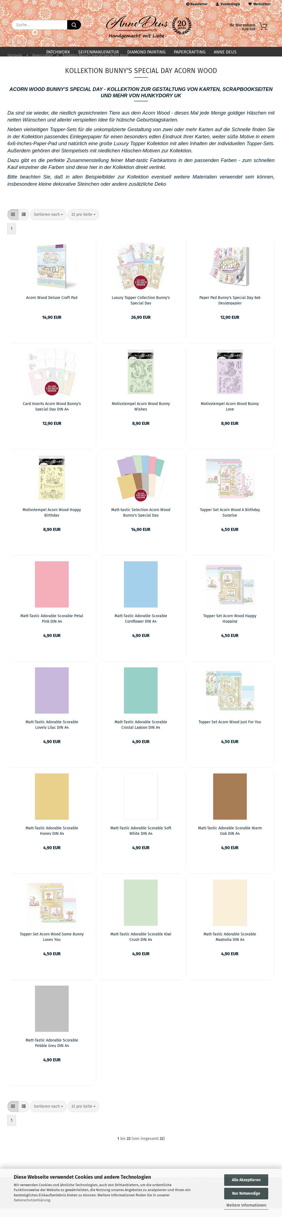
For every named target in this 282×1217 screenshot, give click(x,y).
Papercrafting (189, 52)
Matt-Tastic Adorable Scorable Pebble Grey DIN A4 (52, 1051)
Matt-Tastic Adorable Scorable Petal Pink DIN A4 (51, 627)
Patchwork (58, 52)
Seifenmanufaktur (98, 52)
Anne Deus (225, 52)
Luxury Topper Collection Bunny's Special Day (141, 308)
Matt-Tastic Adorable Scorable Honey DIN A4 (52, 839)
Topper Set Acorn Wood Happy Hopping (229, 627)
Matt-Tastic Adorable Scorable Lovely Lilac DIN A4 (52, 733)
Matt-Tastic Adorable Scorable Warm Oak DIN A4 (230, 839)
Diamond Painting (146, 52)
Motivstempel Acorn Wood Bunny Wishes (141, 414)
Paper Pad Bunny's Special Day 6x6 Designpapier (229, 308)
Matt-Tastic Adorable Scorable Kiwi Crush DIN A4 (140, 945)
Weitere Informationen (246, 1205)
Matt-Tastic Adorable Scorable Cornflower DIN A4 (141, 627)
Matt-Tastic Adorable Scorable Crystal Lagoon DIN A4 (141, 733)
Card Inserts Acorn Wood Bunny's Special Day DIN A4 (52, 414)
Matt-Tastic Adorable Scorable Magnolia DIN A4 (230, 945)
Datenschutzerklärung (32, 1200)
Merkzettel (259, 4)
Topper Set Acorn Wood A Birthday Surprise (230, 520)
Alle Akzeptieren (246, 1180)
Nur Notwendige (246, 1193)
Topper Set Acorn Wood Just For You (230, 730)
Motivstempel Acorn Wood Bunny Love (230, 414)
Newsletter (197, 4)
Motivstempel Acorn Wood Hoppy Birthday (52, 520)
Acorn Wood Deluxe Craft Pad (51, 306)
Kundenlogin (228, 4)
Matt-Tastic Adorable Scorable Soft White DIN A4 (140, 839)
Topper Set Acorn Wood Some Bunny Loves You (52, 945)
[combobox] (48, 223)
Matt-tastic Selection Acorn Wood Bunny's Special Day (140, 520)
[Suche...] (74, 24)
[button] (12, 223)
